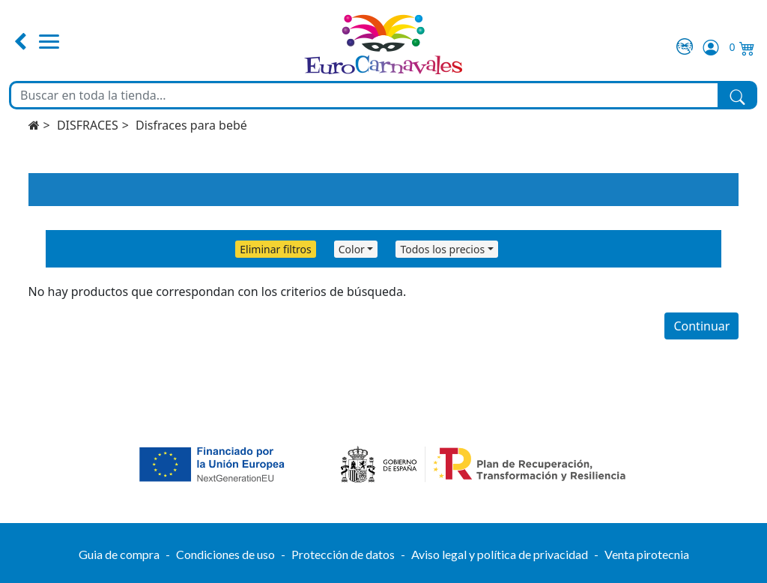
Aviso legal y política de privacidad (499, 554)
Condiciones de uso (225, 554)
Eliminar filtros (275, 249)
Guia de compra (119, 554)
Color (352, 249)
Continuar (701, 326)
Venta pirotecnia (646, 554)
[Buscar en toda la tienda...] (364, 95)
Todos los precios (442, 249)
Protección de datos (343, 554)
